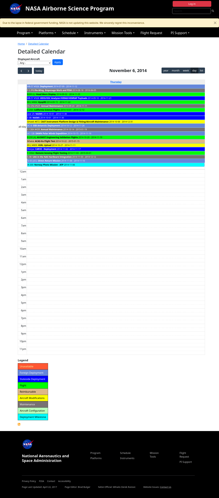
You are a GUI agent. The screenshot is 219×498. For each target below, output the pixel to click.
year (165, 70)
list (201, 70)
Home (21, 44)
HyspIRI (42, 102)
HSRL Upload (44, 145)
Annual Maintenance (52, 105)
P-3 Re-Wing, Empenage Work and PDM (51, 90)
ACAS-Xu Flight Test (45, 141)
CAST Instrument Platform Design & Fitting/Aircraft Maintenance (75, 121)
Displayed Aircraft (29, 59)
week (186, 70)
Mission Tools (122, 33)
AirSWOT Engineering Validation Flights (57, 137)
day (194, 70)
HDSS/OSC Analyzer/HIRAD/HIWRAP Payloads (64, 98)
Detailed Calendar (38, 44)
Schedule (69, 33)
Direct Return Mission (49, 160)
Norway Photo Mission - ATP (48, 164)
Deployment (46, 86)
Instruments (94, 33)
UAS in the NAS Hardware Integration (52, 156)
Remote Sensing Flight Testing (51, 152)
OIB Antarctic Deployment (46, 125)
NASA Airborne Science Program (69, 8)
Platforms (46, 33)
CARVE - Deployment (46, 148)
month (175, 70)
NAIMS (39, 113)
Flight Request (151, 33)
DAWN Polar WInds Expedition (51, 133)
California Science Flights (47, 109)
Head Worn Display (46, 94)
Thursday (116, 82)
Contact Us (165, 487)
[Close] (215, 23)
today (39, 71)
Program (24, 33)
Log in (192, 4)
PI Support (179, 33)
